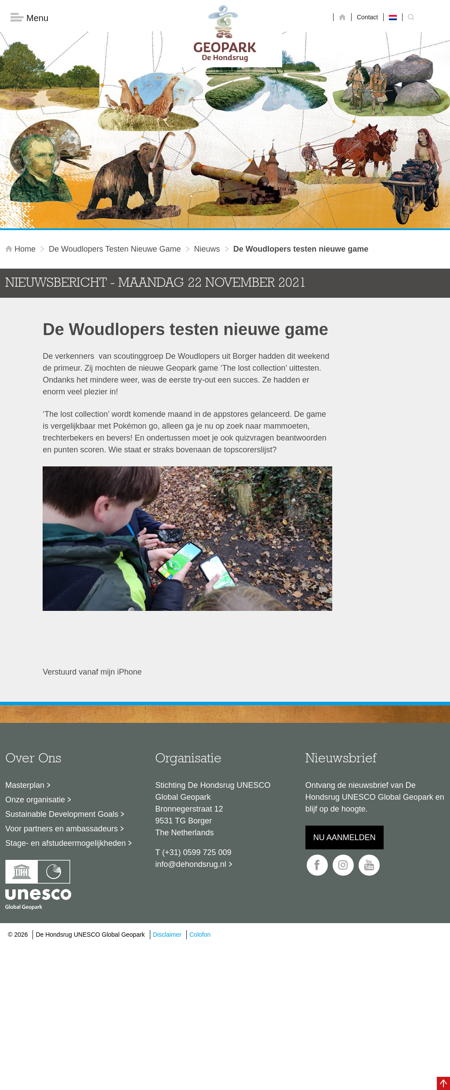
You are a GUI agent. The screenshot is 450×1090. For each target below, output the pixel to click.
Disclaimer (167, 934)
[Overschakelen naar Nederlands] (392, 17)
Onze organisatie (35, 799)
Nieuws (207, 249)
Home (21, 249)
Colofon (199, 934)
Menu (29, 18)
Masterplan (24, 785)
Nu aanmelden (344, 837)
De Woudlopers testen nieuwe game (115, 249)
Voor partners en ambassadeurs (61, 828)
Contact (367, 17)
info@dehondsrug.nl (190, 864)
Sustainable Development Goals (61, 814)
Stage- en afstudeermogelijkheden (65, 843)
